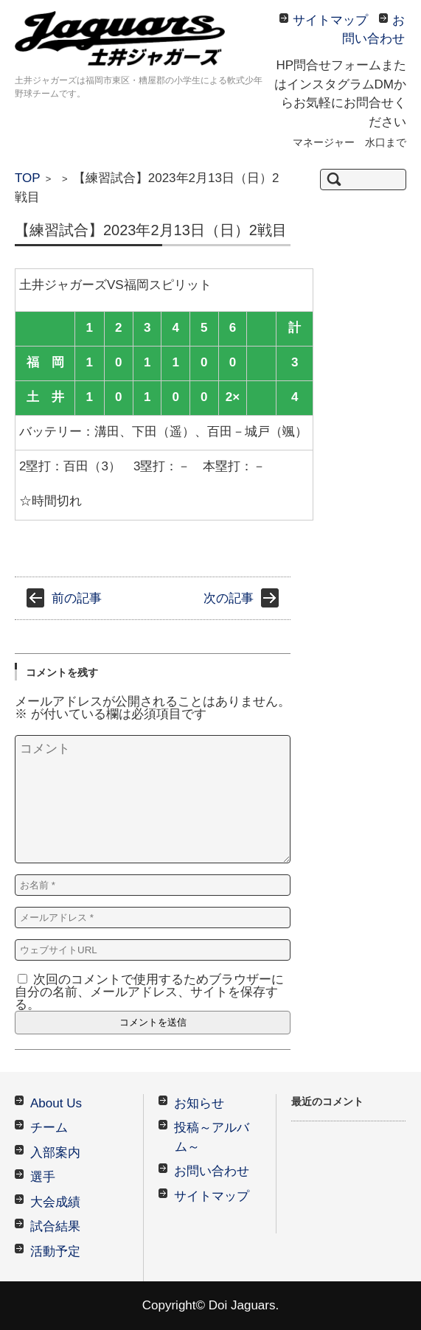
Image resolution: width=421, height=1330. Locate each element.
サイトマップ (211, 1196)
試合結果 (55, 1226)
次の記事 (228, 598)
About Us (56, 1103)
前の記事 (77, 598)
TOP (28, 178)
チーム (49, 1128)
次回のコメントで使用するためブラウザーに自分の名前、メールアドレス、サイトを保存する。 (149, 992)
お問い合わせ (211, 1171)
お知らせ (199, 1103)
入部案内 (55, 1153)
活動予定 (55, 1251)
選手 (42, 1177)
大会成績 (55, 1202)
